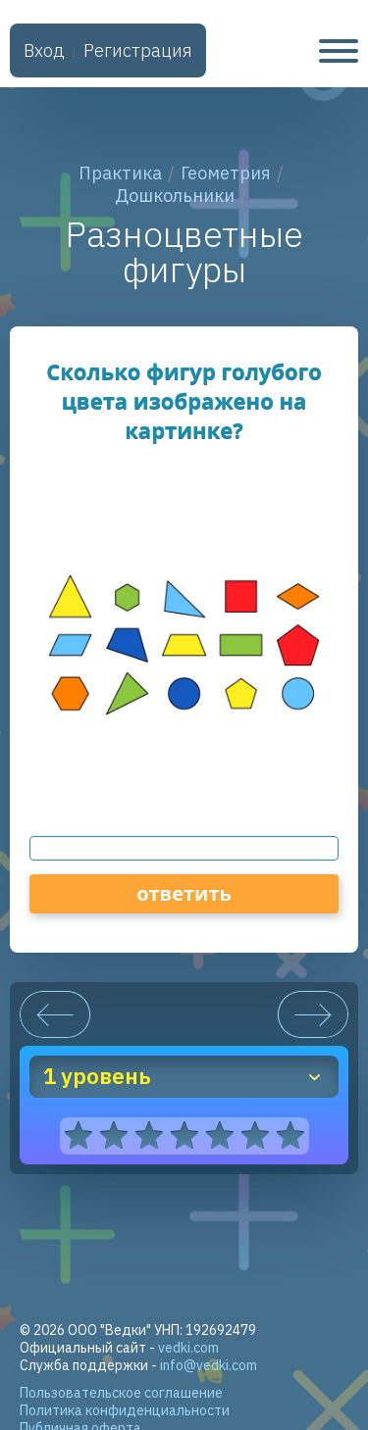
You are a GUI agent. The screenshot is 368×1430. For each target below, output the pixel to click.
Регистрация (137, 50)
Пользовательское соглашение (121, 1393)
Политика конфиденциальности (125, 1410)
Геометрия (226, 173)
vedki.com (188, 1347)
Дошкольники (175, 195)
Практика (120, 173)
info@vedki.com (208, 1365)
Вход (44, 50)
